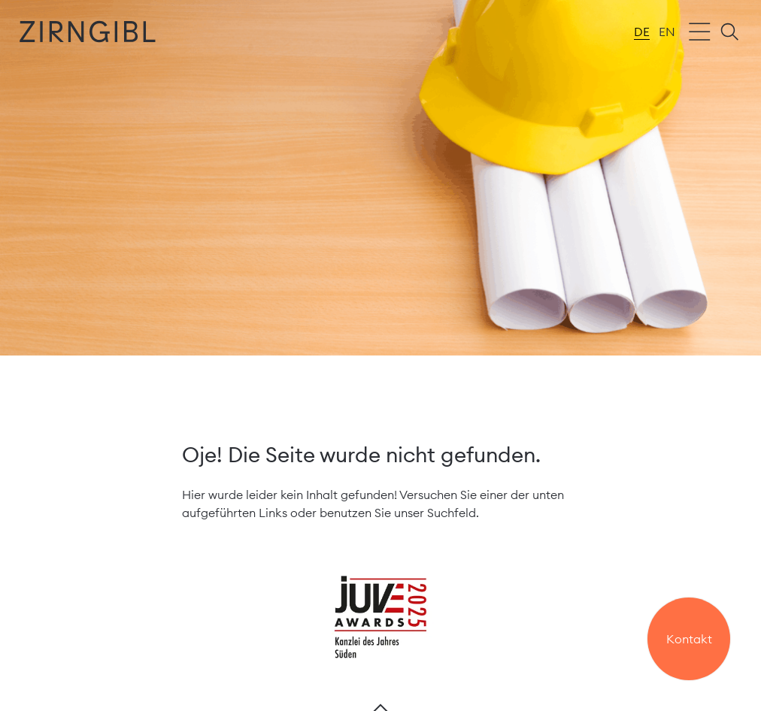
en (667, 31)
